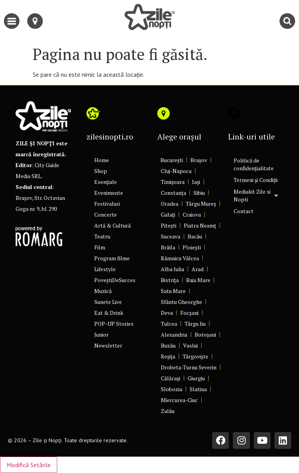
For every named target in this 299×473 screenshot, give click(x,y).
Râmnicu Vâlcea (180, 258)
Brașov (198, 160)
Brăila (168, 247)
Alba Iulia (172, 269)
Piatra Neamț (200, 225)
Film (99, 247)
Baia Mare (198, 280)
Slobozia (171, 389)
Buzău (168, 345)
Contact (243, 211)
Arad (198, 269)
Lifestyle (105, 269)
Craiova (192, 214)
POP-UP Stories (114, 323)
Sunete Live (108, 301)
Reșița (168, 356)
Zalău (167, 411)
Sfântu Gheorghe (181, 301)
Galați (168, 214)
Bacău (195, 236)
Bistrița (170, 280)
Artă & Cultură (112, 225)
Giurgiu (196, 378)
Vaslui (190, 345)
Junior (101, 334)
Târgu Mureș (201, 203)
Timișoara (173, 181)
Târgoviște (195, 356)
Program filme (112, 258)
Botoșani (205, 334)
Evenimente (108, 192)
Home (101, 160)
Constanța (173, 192)
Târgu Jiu (195, 323)
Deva (167, 312)
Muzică (103, 291)
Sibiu (199, 192)
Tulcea (169, 323)
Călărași (170, 378)
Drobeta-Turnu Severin (188, 367)
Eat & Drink (108, 312)
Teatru (102, 236)
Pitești (168, 225)
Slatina (198, 389)
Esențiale (105, 181)
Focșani (189, 312)
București (171, 160)
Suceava (170, 236)
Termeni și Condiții (256, 180)
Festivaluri (107, 203)
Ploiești (192, 247)
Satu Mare (173, 291)
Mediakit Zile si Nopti (256, 195)
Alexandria (174, 334)
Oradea (169, 203)
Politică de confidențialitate (254, 164)
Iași (196, 181)
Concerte (105, 214)
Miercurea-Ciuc (179, 400)
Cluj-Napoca (176, 171)
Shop (100, 171)
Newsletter (108, 345)
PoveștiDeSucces (114, 280)
